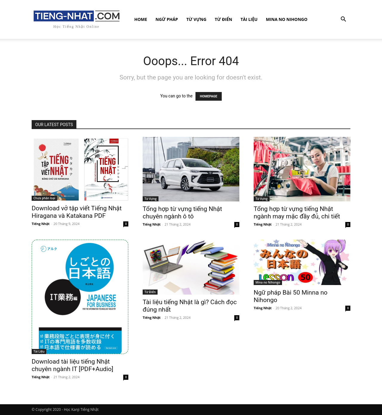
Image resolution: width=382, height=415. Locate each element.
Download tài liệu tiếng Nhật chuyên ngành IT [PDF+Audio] (72, 365)
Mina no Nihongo (286, 19)
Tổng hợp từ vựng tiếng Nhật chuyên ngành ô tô (182, 212)
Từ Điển (223, 19)
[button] (343, 20)
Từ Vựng (196, 19)
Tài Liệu (249, 19)
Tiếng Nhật (41, 223)
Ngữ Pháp (166, 19)
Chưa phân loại (44, 198)
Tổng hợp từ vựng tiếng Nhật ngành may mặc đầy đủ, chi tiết (297, 212)
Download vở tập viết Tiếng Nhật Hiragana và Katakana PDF (77, 212)
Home (140, 19)
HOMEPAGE (208, 96)
